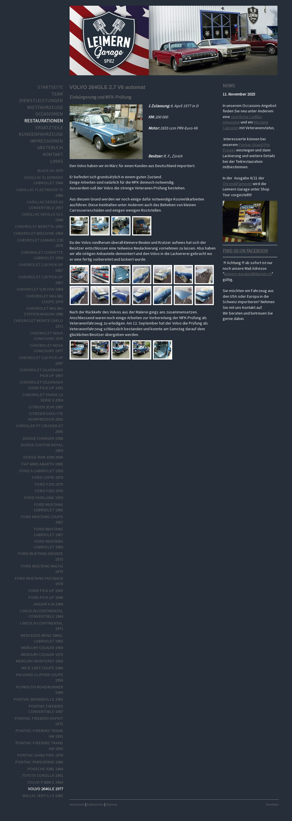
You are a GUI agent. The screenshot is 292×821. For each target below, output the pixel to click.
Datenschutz (95, 804)
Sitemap (111, 804)
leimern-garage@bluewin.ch (248, 273)
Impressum (77, 804)
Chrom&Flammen (237, 183)
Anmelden (272, 804)
